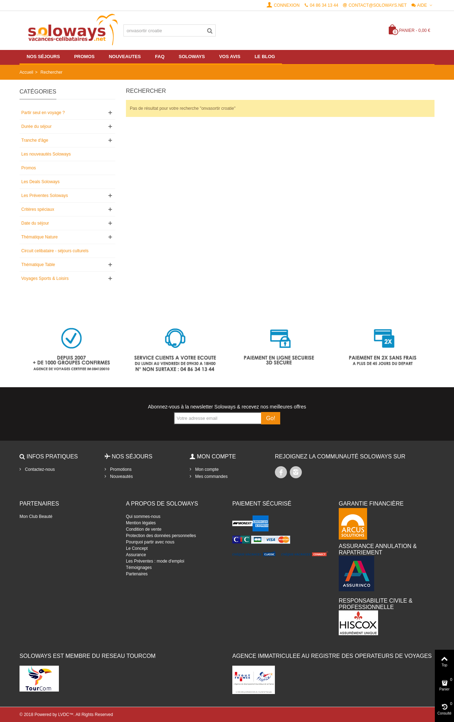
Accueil (26, 72)
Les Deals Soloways (40, 181)
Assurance (136, 554)
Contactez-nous (39, 469)
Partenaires (137, 573)
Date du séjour (35, 223)
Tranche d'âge (34, 140)
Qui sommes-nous (143, 516)
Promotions (120, 469)
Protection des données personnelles (161, 535)
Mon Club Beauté (36, 516)
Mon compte (206, 469)
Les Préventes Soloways (44, 195)
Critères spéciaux (37, 209)
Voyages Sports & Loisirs (44, 278)
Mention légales (141, 522)
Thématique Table (38, 264)
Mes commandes (211, 476)
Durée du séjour (36, 126)
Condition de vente (143, 529)
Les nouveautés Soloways (46, 154)
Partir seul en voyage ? (43, 112)
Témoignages (139, 567)
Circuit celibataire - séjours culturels (54, 250)
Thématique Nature (39, 237)
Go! (270, 418)
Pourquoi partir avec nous (150, 542)
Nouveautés (121, 476)
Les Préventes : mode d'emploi (155, 561)
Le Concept (137, 548)
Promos (28, 167)
